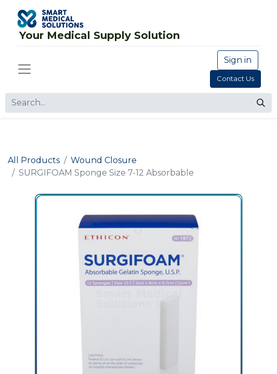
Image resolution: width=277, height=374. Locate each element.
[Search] (261, 103)
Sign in (238, 60)
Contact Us (235, 78)
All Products (34, 160)
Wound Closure (104, 160)
